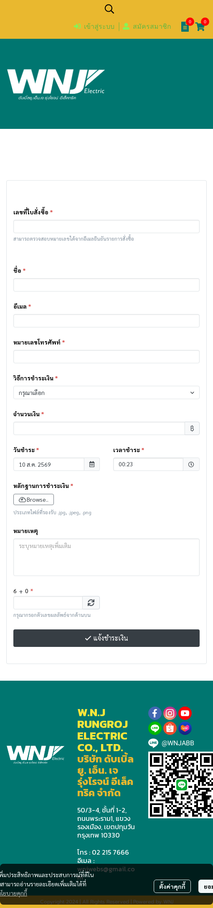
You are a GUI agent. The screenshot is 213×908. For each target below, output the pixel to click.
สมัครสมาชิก (147, 26)
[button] (154, 9)
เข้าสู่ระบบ (94, 26)
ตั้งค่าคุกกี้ (172, 886)
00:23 (144, 464)
